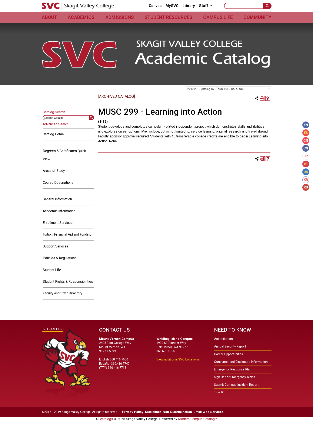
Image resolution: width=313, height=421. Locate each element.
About (49, 17)
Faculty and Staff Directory (62, 293)
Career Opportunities (228, 354)
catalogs (106, 419)
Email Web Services (208, 412)
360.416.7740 (120, 364)
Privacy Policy (132, 412)
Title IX (219, 392)
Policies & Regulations (60, 258)
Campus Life (218, 17)
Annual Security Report (230, 346)
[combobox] (228, 88)
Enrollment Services (58, 223)
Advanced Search (56, 124)
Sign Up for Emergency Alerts (234, 377)
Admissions (119, 17)
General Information (57, 199)
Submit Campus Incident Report (236, 385)
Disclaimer (153, 412)
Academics (81, 17)
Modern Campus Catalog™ (197, 419)
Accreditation (223, 339)
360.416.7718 (117, 368)
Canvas (155, 6)
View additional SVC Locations (177, 359)
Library (189, 6)
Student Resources (168, 17)
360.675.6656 (165, 351)
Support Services (56, 246)
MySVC (172, 6)
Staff (203, 6)
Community (257, 17)
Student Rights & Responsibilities (68, 282)
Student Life (52, 270)
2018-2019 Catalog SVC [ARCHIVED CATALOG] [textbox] (215, 88)
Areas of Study (54, 171)
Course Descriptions (58, 183)
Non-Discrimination (177, 412)
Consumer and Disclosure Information (241, 362)
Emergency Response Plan (232, 369)
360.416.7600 (119, 359)
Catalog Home (53, 134)
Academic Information (59, 211)
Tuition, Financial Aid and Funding (67, 234)
